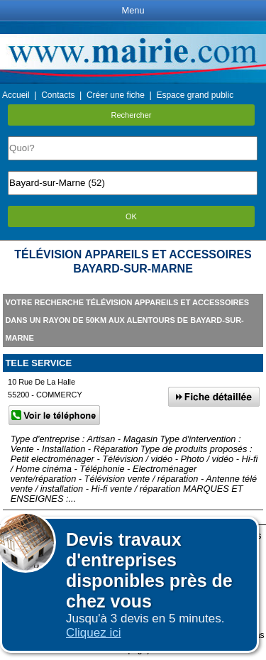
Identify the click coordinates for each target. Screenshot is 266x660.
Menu (132, 10)
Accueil (16, 95)
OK (131, 216)
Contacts (57, 95)
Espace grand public (194, 95)
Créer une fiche (116, 95)
